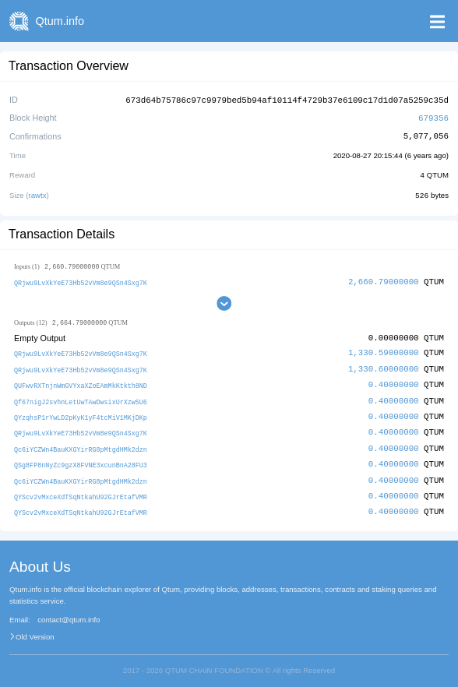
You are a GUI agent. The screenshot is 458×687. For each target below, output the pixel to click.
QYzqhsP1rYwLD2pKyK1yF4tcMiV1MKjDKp (80, 413)
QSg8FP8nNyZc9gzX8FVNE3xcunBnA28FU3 (80, 459)
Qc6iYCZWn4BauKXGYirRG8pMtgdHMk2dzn (80, 444)
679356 (433, 116)
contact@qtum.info (68, 613)
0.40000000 (393, 381)
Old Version (35, 629)
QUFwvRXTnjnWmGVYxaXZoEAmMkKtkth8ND (80, 382)
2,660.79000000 (383, 279)
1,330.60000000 (383, 366)
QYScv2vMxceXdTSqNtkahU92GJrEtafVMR (80, 490)
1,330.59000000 (383, 351)
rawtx (38, 192)
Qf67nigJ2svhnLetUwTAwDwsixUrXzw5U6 (80, 397)
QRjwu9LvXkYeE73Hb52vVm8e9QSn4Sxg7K (80, 280)
